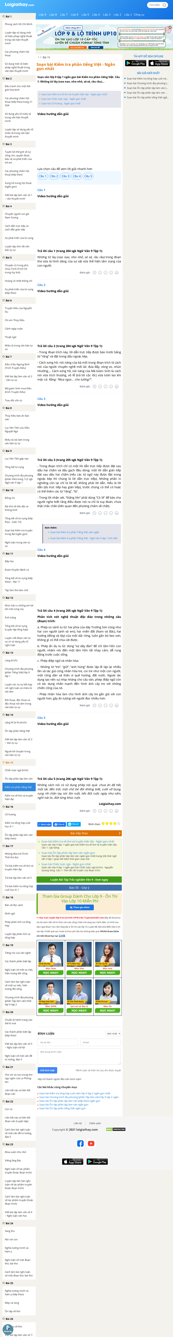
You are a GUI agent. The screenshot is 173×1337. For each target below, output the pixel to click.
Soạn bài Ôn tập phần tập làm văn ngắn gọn (68, 853)
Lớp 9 (42, 15)
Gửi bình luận (47, 1070)
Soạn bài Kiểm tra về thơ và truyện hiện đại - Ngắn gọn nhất (74, 94)
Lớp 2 (117, 15)
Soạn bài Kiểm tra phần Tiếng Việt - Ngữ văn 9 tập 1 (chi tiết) (83, 538)
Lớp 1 (128, 15)
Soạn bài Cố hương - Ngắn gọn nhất (60, 103)
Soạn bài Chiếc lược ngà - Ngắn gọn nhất (63, 98)
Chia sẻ (59, 824)
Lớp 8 (53, 15)
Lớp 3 (107, 15)
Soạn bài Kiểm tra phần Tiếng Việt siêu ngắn (74, 532)
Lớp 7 (64, 15)
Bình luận (44, 824)
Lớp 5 (85, 15)
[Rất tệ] (94, 273)
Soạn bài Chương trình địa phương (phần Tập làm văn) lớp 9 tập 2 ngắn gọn (79, 1097)
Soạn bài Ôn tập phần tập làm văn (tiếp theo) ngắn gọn (69, 1100)
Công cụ (139, 15)
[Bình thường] (105, 273)
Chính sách (95, 1123)
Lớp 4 (96, 15)
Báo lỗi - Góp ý (79, 888)
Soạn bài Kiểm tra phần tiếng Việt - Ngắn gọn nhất (76, 66)
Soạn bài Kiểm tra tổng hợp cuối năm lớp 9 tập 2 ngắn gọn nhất (74, 1093)
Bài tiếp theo (95, 833)
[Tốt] (111, 273)
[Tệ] (100, 273)
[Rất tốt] (117, 273)
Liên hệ (78, 1123)
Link (62, 935)
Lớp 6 (74, 15)
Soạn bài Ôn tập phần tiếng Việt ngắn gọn (62, 1108)
